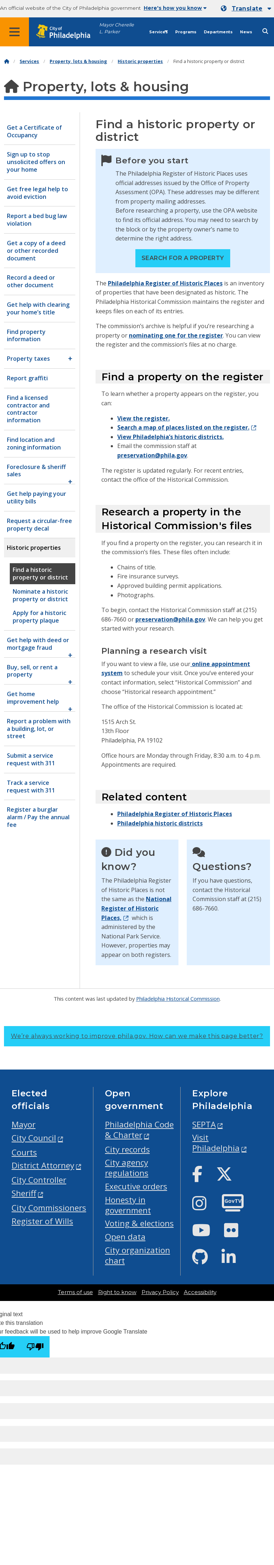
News (246, 32)
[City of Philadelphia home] (67, 32)
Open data (125, 1236)
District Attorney (43, 1165)
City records (127, 1149)
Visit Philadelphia (216, 1143)
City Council (34, 1137)
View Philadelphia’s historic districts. (170, 437)
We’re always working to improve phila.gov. (137, 1036)
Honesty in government (128, 1205)
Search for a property (183, 258)
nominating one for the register (176, 335)
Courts (24, 1152)
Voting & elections (139, 1223)
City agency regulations (126, 1168)
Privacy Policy (160, 1292)
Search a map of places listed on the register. (183, 427)
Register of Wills (42, 1221)
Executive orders (136, 1186)
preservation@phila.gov (152, 455)
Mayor (23, 1124)
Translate (247, 8)
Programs (186, 32)
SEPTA (204, 1124)
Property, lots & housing (78, 61)
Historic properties (140, 61)
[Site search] (265, 31)
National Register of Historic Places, (136, 908)
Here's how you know (175, 8)
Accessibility (200, 1292)
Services (158, 32)
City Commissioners (49, 1207)
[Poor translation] (35, 1346)
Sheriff (24, 1193)
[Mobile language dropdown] (246, 8)
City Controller (39, 1179)
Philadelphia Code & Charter (139, 1130)
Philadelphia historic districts (160, 823)
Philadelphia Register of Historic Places (165, 283)
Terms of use (75, 1292)
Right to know (117, 1292)
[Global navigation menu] (14, 31)
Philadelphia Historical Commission (178, 998)
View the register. (143, 418)
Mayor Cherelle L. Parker (116, 28)
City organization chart (137, 1255)
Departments (218, 32)
